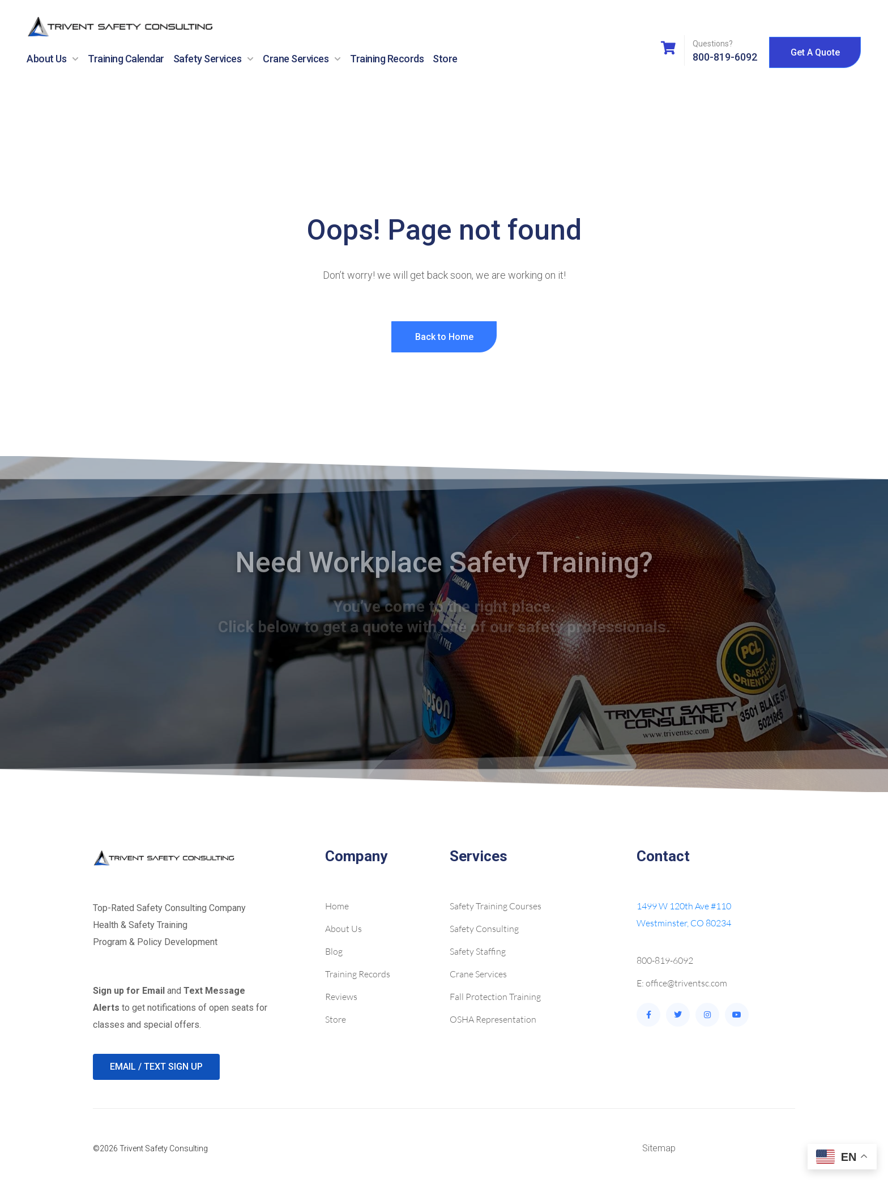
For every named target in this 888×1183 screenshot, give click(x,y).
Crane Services (302, 59)
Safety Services (213, 59)
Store (445, 59)
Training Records (387, 59)
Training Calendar (126, 59)
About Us (53, 59)
